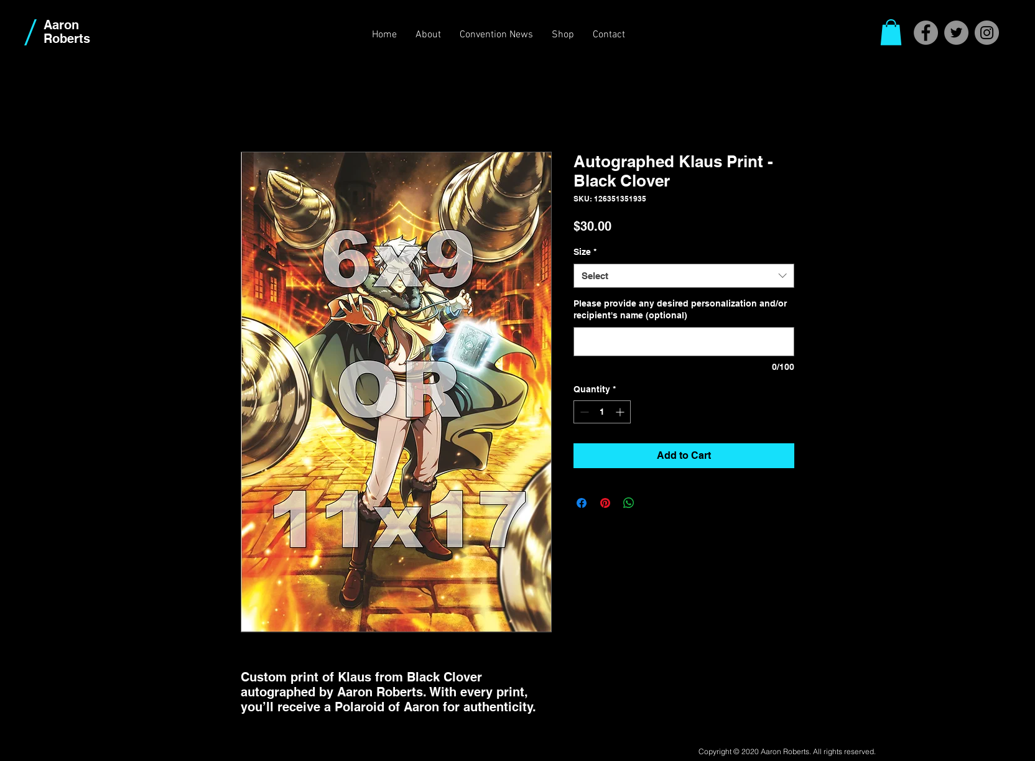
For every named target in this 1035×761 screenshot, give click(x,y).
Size (584, 252)
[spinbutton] (602, 412)
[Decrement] (583, 412)
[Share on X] (652, 503)
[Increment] (621, 412)
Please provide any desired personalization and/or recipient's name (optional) (680, 309)
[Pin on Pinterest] (605, 503)
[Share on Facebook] (581, 503)
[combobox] (683, 276)
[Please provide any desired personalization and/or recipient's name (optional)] (684, 342)
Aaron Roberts (67, 31)
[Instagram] (987, 33)
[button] (891, 32)
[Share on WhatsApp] (628, 503)
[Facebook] (926, 33)
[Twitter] (956, 33)
